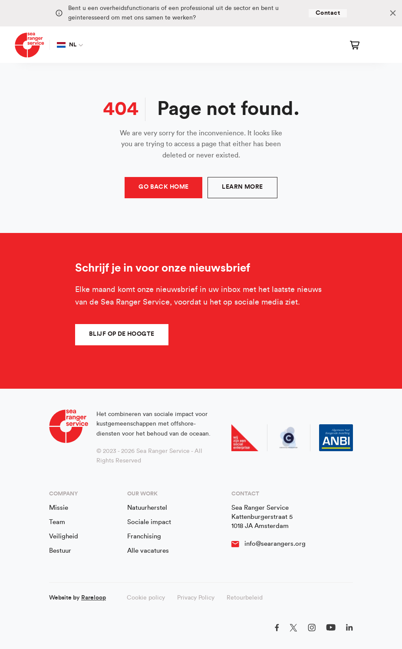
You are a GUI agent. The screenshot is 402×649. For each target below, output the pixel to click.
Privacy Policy (195, 598)
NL (67, 45)
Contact (328, 13)
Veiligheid (63, 536)
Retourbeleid (245, 598)
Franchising (144, 536)
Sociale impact (149, 522)
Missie (58, 508)
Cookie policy (146, 598)
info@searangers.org (275, 544)
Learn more (242, 187)
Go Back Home (163, 187)
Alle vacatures (148, 550)
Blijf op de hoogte (122, 334)
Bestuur (60, 550)
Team (57, 522)
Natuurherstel (147, 508)
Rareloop (93, 598)
